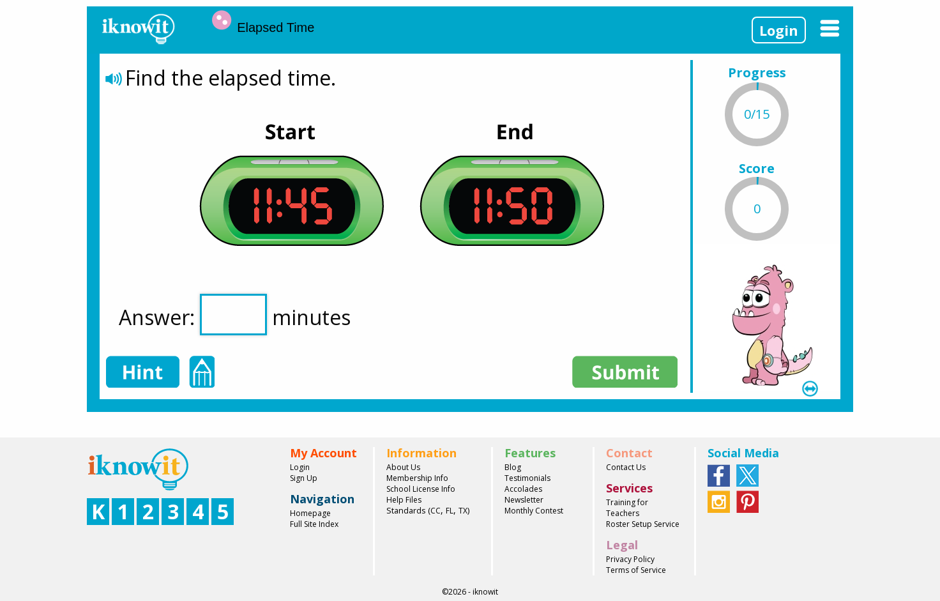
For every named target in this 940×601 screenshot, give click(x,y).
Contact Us (626, 467)
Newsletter (523, 499)
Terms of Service (636, 570)
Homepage (310, 513)
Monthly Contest (533, 510)
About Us (403, 467)
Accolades (523, 488)
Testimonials (527, 478)
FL (449, 510)
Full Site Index (314, 524)
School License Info (420, 488)
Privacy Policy (630, 559)
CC (435, 510)
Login (778, 30)
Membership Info (417, 478)
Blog (512, 467)
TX (463, 510)
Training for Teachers (627, 508)
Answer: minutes (235, 314)
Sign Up (303, 478)
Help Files (403, 499)
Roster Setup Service (642, 524)
